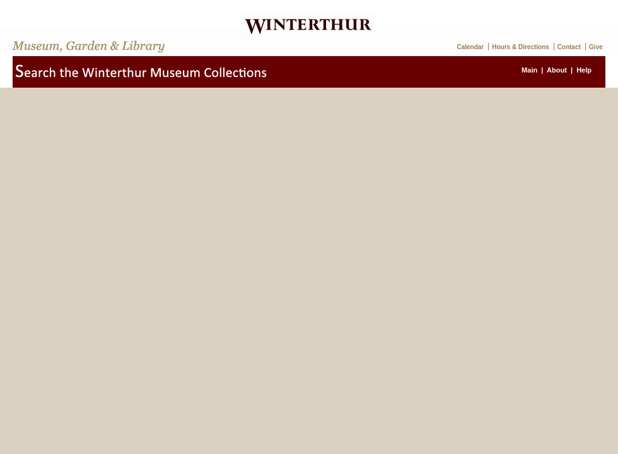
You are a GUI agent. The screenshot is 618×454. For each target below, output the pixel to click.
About (557, 70)
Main (529, 70)
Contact (569, 47)
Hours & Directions (520, 47)
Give (596, 47)
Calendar (470, 47)
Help (584, 70)
